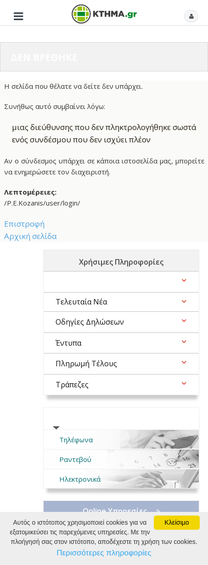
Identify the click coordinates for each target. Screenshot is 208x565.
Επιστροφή (24, 223)
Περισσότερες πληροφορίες (103, 553)
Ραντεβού (75, 459)
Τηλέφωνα (76, 439)
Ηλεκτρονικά (80, 479)
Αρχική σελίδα (30, 236)
